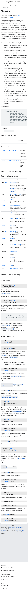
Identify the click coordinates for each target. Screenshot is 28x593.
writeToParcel (13, 268)
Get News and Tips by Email (7, 570)
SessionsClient (8, 131)
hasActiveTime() (16, 376)
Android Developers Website (7, 576)
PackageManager (17, 411)
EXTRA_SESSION (13, 150)
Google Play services (16, 5)
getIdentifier (12, 225)
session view (21, 458)
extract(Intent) (6, 293)
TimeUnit (19, 194)
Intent (14, 182)
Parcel (18, 268)
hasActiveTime (13, 251)
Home (2, 5)
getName (12, 238)
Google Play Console (6, 588)
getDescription (13, 212)
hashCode (12, 257)
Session (6, 182)
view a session (13, 357)
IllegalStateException (7, 385)
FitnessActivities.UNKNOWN (9, 397)
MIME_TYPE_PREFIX (14, 160)
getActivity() (5, 325)
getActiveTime (13, 194)
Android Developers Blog (7, 567)
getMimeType (13, 231)
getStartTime (13, 244)
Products (8, 5)
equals (11, 179)
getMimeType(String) (7, 329)
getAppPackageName (15, 205)
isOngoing (12, 260)
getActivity (12, 199)
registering (13, 188)
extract (11, 182)
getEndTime (12, 218)
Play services (12, 2)
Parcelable (10, 17)
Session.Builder (13, 139)
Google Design (4, 579)
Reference (5, 7)
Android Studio (4, 585)
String (3, 150)
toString (11, 265)
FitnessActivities (11, 468)
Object (19, 15)
